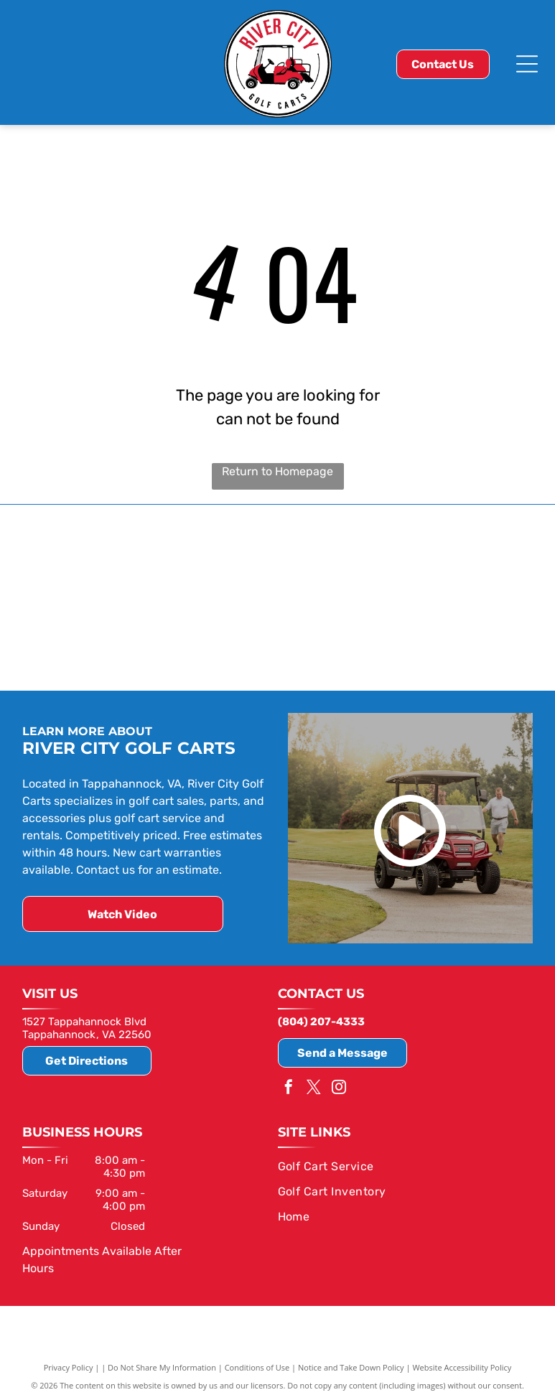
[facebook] (288, 1087)
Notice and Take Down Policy (351, 1366)
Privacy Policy (68, 1366)
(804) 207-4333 (321, 1020)
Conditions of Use (257, 1366)
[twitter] (314, 1087)
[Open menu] (527, 64)
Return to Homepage (277, 471)
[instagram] (339, 1087)
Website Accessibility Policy (461, 1366)
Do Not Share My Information (162, 1366)
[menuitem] (400, 1164)
